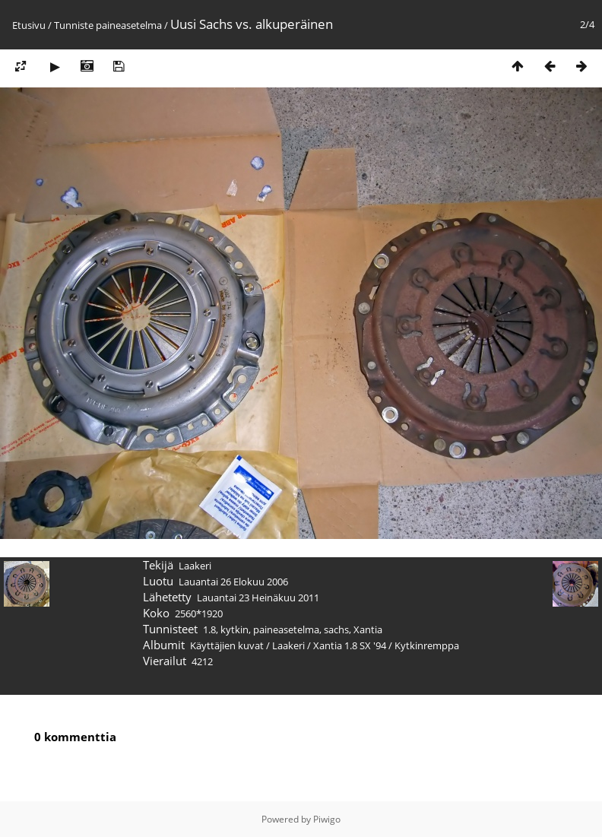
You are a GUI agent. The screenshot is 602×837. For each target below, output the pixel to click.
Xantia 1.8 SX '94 (349, 645)
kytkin (234, 629)
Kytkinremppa (426, 645)
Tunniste (73, 25)
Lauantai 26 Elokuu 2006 (233, 581)
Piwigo (327, 819)
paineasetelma (129, 25)
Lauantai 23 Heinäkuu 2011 (258, 597)
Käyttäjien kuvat (227, 645)
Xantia (367, 629)
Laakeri (288, 645)
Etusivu (29, 25)
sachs (336, 629)
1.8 (209, 629)
